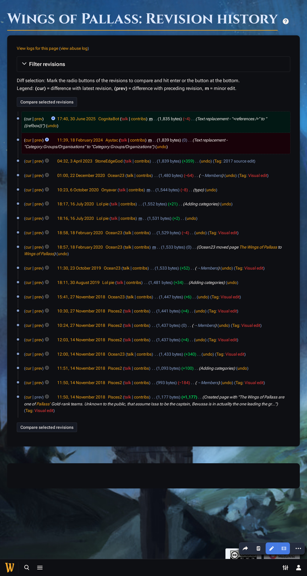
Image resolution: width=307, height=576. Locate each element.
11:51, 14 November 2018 (81, 368)
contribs (138, 118)
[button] (153, 64)
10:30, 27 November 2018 (81, 311)
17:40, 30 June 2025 (76, 118)
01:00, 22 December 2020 (81, 175)
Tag (217, 161)
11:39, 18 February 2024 (80, 140)
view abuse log (74, 48)
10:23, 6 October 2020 (78, 189)
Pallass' (43, 403)
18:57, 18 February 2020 (80, 247)
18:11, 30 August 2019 (78, 282)
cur (28, 140)
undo (52, 125)
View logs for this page (37, 48)
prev (38, 118)
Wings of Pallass (39, 253)
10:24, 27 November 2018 (81, 325)
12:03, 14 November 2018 (81, 339)
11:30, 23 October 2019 (79, 268)
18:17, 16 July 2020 (75, 203)
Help (286, 21)
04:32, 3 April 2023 (74, 161)
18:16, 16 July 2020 (75, 218)
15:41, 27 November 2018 (81, 296)
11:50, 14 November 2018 (81, 382)
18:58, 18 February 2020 (80, 232)
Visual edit (257, 175)
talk (124, 118)
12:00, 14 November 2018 (81, 354)
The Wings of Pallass (258, 247)
